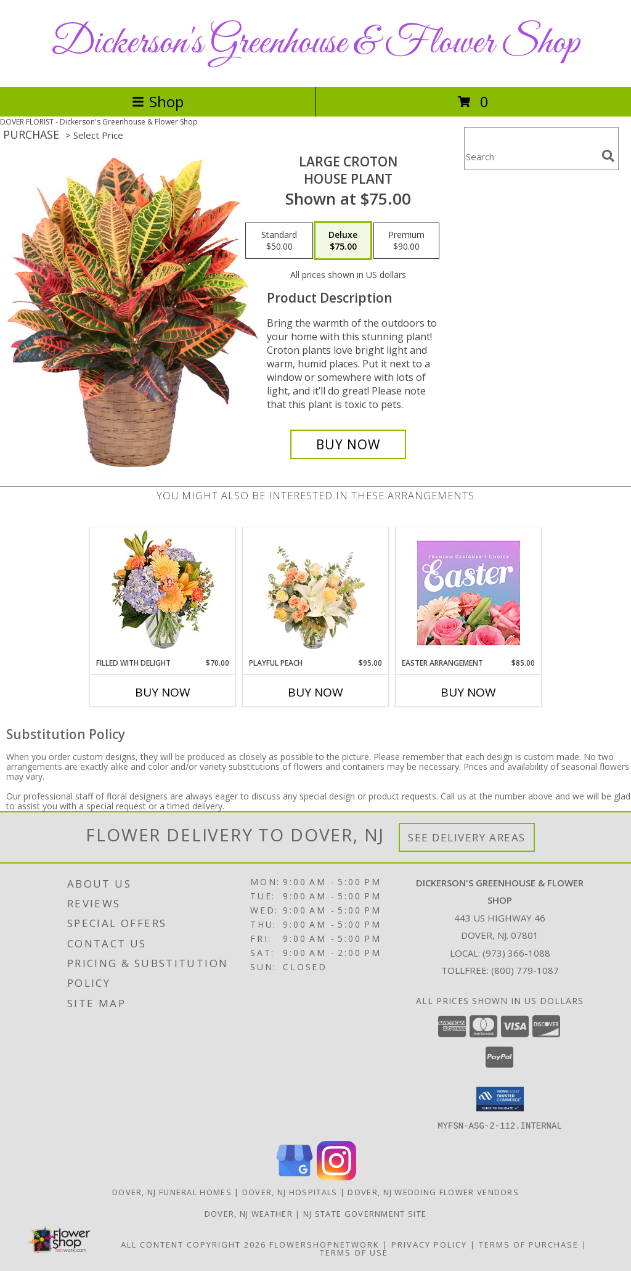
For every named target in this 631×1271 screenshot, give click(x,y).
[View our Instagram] (336, 1176)
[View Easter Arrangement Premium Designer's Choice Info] (468, 592)
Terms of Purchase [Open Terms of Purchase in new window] (529, 1243)
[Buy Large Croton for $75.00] (348, 444)
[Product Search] (530, 156)
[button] (500, 1099)
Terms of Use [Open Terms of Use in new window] (354, 1251)
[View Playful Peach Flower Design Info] (315, 592)
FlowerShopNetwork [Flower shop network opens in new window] (324, 1243)
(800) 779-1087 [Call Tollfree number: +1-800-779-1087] (525, 970)
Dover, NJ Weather (249, 1213)
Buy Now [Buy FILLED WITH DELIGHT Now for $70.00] (162, 692)
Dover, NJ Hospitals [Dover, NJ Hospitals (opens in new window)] (290, 1191)
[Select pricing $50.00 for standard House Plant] (279, 241)
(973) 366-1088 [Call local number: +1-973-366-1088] (516, 953)
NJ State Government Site (364, 1213)
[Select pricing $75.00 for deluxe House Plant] (343, 241)
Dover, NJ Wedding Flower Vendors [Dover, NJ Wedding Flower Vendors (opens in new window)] (433, 1191)
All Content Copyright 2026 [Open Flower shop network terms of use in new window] (193, 1243)
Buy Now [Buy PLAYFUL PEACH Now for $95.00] (315, 692)
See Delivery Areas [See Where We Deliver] (467, 837)
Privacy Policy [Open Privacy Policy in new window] (429, 1243)
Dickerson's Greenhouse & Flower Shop (315, 43)
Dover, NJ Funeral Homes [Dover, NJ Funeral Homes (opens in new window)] (172, 1191)
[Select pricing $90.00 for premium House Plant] (406, 241)
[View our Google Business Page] (294, 1176)
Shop (158, 101)
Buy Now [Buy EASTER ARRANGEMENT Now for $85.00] (468, 692)
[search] (608, 156)
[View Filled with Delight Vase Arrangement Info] (163, 592)
